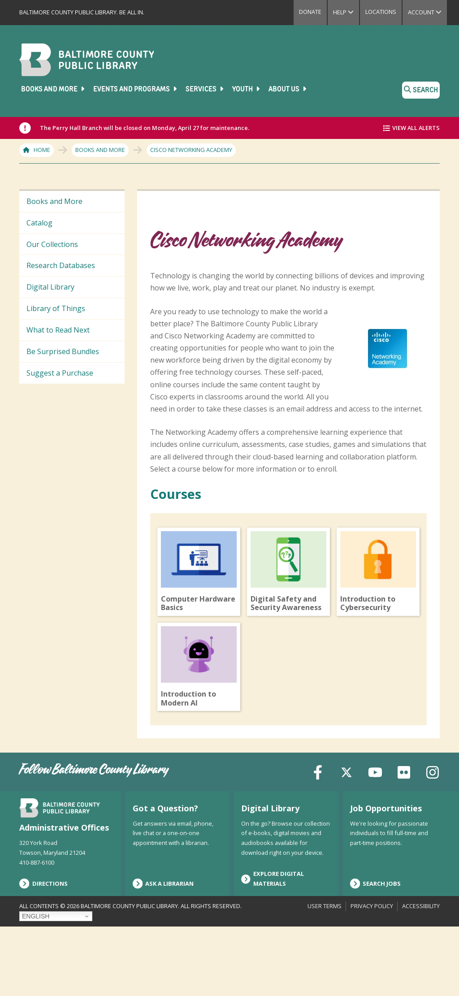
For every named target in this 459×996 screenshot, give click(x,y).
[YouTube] (375, 840)
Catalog (39, 223)
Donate (310, 12)
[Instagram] (432, 840)
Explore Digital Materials (272, 948)
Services (205, 89)
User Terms (324, 975)
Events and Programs (135, 89)
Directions (43, 953)
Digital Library (50, 287)
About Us (288, 89)
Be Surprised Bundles (62, 351)
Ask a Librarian (163, 953)
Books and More (53, 89)
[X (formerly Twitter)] (346, 840)
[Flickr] (404, 840)
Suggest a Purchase (59, 373)
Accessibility (421, 975)
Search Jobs (375, 953)
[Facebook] (318, 840)
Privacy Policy (372, 975)
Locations (380, 12)
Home (42, 150)
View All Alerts (416, 128)
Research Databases (60, 265)
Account (427, 12)
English (35, 985)
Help (346, 12)
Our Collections (52, 244)
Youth (246, 89)
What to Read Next (58, 330)
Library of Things (55, 308)
